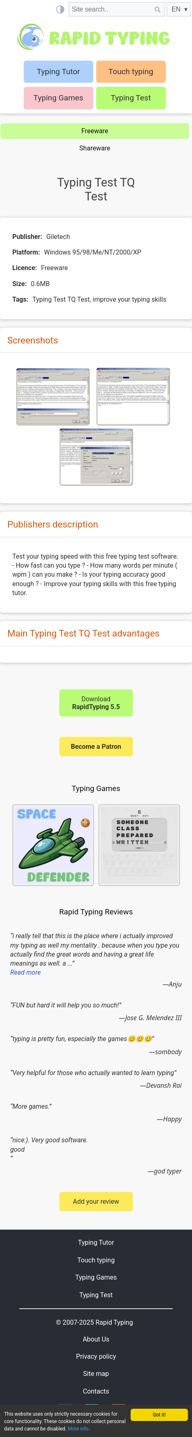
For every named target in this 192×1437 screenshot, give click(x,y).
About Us (96, 1339)
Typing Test (131, 97)
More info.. (79, 1429)
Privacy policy (96, 1356)
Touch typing (131, 71)
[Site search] (110, 9)
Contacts (96, 1391)
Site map (96, 1374)
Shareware (94, 148)
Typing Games (59, 97)
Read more (25, 972)
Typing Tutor (96, 1242)
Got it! (159, 1415)
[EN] (178, 9)
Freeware (94, 131)
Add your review (96, 1201)
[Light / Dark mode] (60, 9)
